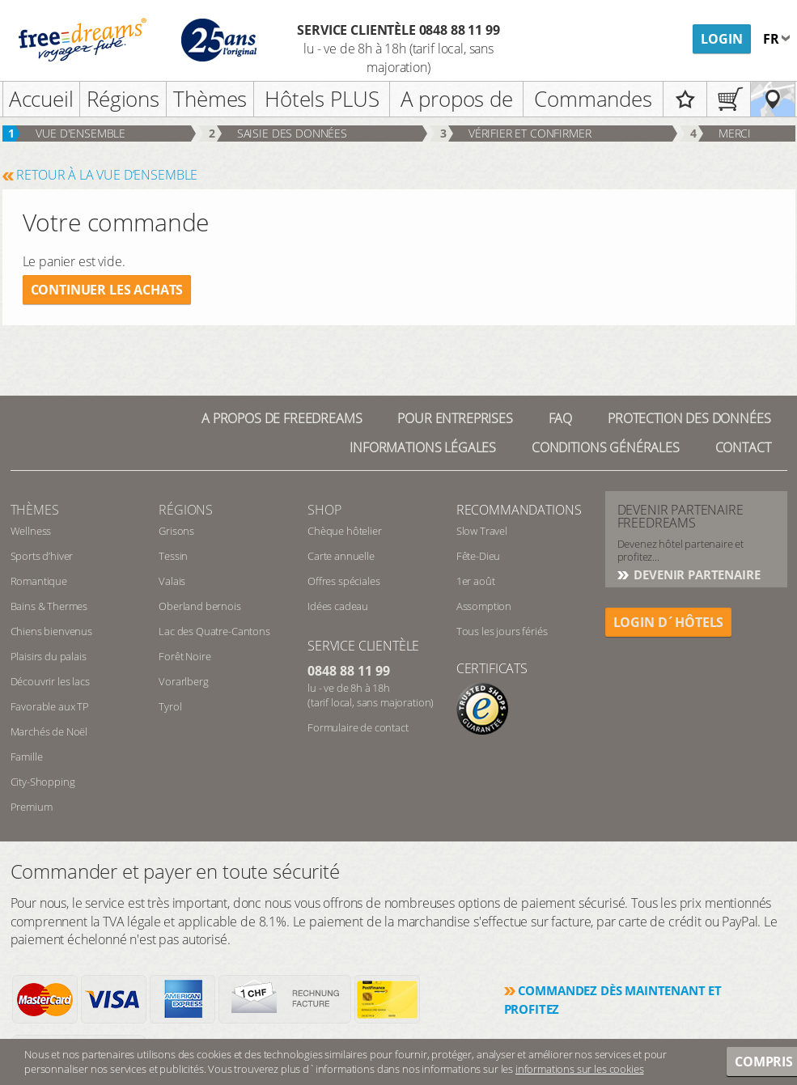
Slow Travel (481, 530)
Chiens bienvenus (51, 631)
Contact (743, 447)
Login (722, 39)
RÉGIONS (186, 510)
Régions (123, 98)
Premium (32, 806)
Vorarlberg (183, 681)
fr (772, 39)
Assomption (483, 606)
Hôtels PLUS (322, 98)
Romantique (39, 581)
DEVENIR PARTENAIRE (696, 574)
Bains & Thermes (49, 606)
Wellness (31, 530)
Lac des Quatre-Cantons (214, 631)
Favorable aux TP (50, 706)
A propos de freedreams (281, 418)
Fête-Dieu (478, 556)
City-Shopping (43, 781)
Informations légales (423, 447)
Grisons (176, 530)
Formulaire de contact (358, 727)
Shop (324, 510)
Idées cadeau (337, 606)
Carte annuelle (341, 556)
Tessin (173, 556)
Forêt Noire (184, 656)
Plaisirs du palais (49, 656)
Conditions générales (606, 447)
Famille (27, 756)
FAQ (561, 418)
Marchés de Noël (49, 731)
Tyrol (170, 706)
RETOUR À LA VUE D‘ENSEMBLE (106, 175)
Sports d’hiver (42, 556)
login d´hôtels (668, 622)
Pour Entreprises (454, 418)
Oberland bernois (199, 606)
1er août (475, 581)
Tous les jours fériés (502, 631)
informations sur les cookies (579, 1069)
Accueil (41, 98)
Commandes (593, 98)
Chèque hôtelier (344, 530)
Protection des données (689, 418)
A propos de (457, 98)
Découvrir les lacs (50, 681)
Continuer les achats (107, 290)
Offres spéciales (343, 581)
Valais (172, 581)
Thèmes (210, 98)
